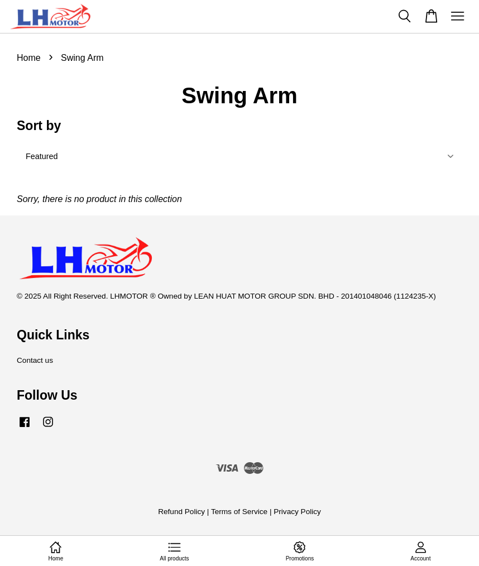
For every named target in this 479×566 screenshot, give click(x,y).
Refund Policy (181, 511)
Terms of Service (239, 511)
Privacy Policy (297, 511)
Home (29, 58)
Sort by (39, 125)
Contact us (35, 360)
